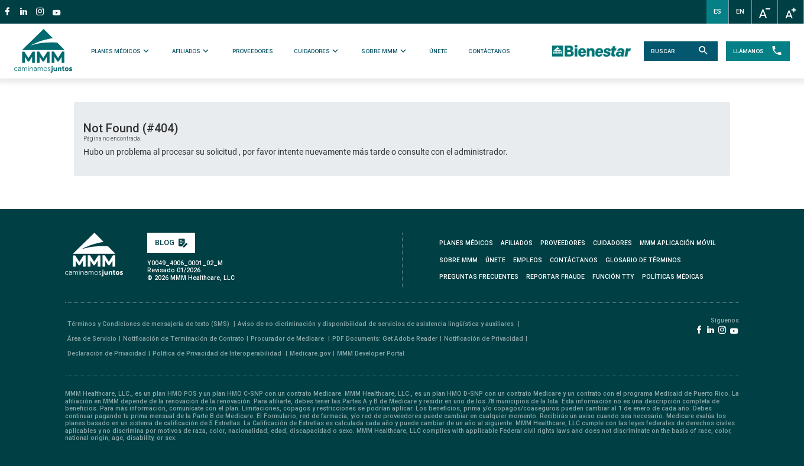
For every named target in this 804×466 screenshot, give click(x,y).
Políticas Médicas (673, 277)
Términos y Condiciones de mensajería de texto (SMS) (149, 324)
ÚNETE (438, 51)
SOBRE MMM (385, 50)
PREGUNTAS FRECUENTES (478, 277)
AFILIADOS (192, 50)
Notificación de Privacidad (483, 339)
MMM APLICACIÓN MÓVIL (678, 243)
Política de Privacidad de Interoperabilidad (218, 353)
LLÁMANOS (757, 51)
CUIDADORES (317, 50)
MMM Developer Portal (370, 353)
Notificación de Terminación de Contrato (183, 339)
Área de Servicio (91, 339)
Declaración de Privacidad (106, 353)
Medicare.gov (310, 353)
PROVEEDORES (252, 51)
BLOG (171, 242)
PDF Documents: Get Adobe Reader (384, 339)
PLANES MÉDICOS (122, 50)
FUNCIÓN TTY (613, 277)
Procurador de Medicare (288, 339)
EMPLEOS (527, 260)
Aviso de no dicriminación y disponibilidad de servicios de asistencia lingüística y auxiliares (377, 324)
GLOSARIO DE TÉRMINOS (643, 260)
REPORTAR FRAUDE (555, 277)
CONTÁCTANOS (489, 51)
